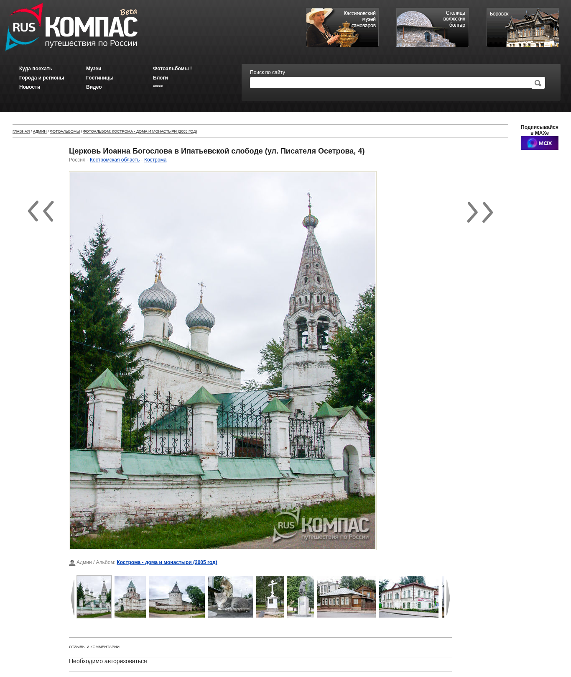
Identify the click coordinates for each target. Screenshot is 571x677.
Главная (21, 131)
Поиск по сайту (267, 72)
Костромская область (115, 160)
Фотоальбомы (65, 131)
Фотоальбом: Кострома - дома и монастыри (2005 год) (140, 131)
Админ (40, 131)
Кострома (155, 160)
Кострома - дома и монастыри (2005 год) (167, 562)
